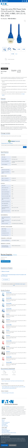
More (16, 53)
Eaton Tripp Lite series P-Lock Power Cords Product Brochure (12, 380)
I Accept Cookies (4, 445)
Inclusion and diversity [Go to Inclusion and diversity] (6, 422)
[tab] (14, 271)
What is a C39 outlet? (5, 271)
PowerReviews (15, 254)
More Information (13, 445)
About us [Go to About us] (3, 419)
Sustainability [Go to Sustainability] (4, 424)
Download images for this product (8, 392)
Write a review (7, 63)
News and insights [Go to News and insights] (5, 425)
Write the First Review (6, 261)
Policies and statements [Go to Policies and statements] (6, 430)
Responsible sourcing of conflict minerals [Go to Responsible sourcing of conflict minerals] (9, 432)
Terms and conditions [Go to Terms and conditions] (5, 431)
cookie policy (3, 442)
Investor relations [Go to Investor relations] (5, 423)
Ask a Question (5, 279)
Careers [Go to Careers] (3, 421)
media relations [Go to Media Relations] (4, 429)
